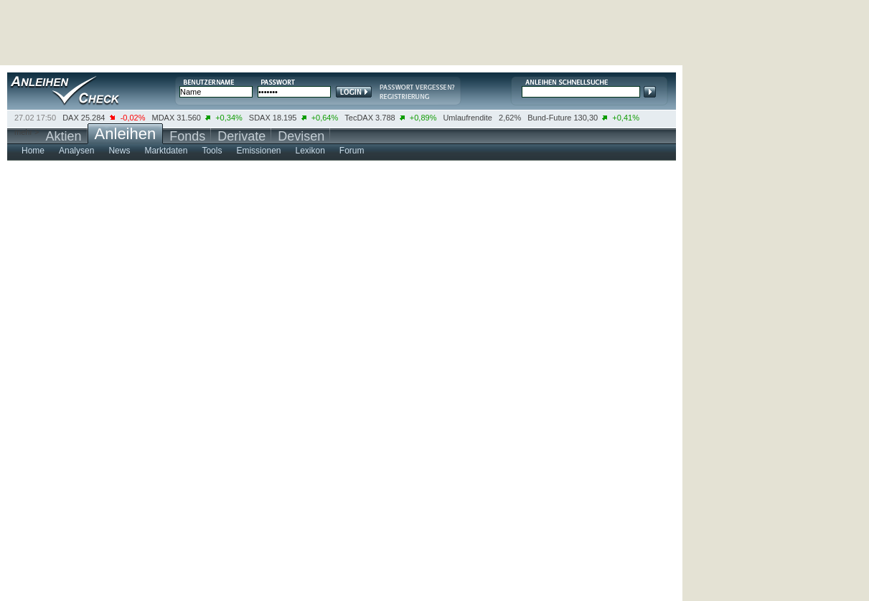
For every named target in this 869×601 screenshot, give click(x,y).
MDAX (163, 117)
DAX (70, 117)
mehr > (26, 132)
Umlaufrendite (467, 117)
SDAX (260, 117)
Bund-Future (549, 117)
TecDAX (358, 117)
